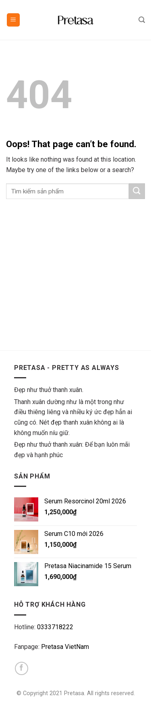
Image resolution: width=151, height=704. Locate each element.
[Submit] (137, 191)
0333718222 (55, 627)
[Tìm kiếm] (142, 20)
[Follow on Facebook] (21, 668)
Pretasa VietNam (65, 647)
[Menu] (13, 20)
